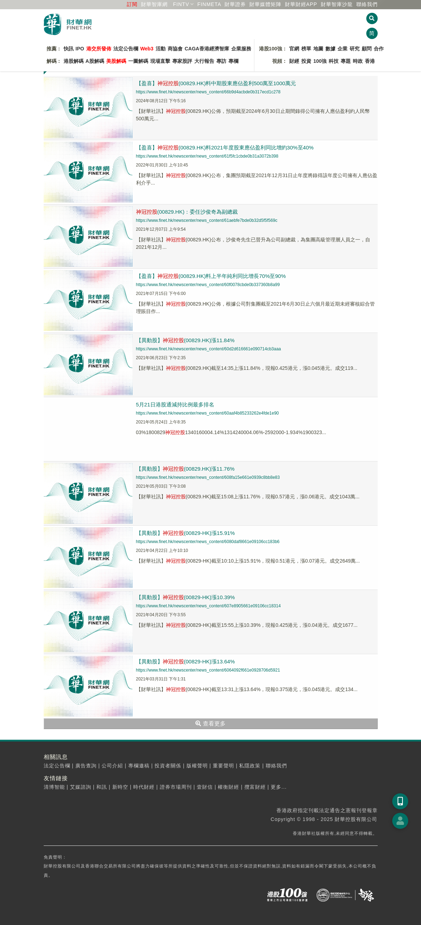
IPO (80, 48)
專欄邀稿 (139, 765)
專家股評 (182, 61)
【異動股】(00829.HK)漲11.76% (185, 469)
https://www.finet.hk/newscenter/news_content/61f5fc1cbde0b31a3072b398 (207, 156)
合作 (379, 48)
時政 (358, 61)
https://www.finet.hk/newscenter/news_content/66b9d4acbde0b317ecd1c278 (208, 91)
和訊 (101, 787)
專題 (346, 61)
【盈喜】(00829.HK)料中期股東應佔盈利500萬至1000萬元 (216, 83)
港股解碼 (73, 61)
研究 (355, 48)
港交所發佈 (98, 48)
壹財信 (205, 787)
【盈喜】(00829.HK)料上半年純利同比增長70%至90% (211, 276)
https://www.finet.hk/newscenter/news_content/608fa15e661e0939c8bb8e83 (208, 477)
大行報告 (204, 61)
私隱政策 (249, 765)
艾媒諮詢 (80, 787)
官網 (294, 48)
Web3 (146, 48)
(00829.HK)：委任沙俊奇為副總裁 (187, 212)
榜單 (306, 48)
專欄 (233, 61)
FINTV (181, 4)
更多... (279, 787)
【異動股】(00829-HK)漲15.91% (185, 533)
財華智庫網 (154, 4)
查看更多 (210, 724)
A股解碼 (95, 61)
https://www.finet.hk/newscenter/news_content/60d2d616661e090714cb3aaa (208, 348)
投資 (306, 61)
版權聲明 (197, 765)
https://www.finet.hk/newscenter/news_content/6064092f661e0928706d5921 (208, 670)
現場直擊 (160, 61)
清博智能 (54, 787)
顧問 (367, 48)
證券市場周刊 (176, 787)
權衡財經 (228, 787)
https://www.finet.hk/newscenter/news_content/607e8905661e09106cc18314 (208, 605)
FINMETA (209, 4)
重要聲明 (223, 765)
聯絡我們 (367, 4)
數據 (330, 48)
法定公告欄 (125, 48)
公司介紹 (112, 765)
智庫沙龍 (337, 4)
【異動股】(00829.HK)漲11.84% (185, 340)
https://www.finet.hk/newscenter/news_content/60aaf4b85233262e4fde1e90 (207, 413)
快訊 (69, 48)
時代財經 (144, 787)
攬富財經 (255, 787)
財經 (294, 61)
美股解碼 (116, 61)
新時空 (120, 787)
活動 (161, 48)
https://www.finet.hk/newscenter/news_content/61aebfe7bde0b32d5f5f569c (206, 220)
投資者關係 (168, 765)
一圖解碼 (138, 61)
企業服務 (241, 48)
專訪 (221, 61)
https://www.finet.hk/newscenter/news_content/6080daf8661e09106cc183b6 (208, 541)
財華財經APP (301, 4)
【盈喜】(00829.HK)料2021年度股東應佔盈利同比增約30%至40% (225, 147)
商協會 (175, 48)
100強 (319, 61)
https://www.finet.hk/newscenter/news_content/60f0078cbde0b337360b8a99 (208, 284)
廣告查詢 (86, 765)
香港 (370, 61)
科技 (334, 61)
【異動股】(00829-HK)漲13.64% (185, 661)
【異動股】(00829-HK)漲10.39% (185, 597)
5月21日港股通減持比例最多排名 (175, 404)
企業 (342, 48)
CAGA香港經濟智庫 (207, 48)
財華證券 (235, 4)
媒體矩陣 (265, 4)
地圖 (318, 48)
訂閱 (132, 4)
